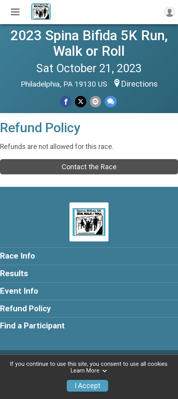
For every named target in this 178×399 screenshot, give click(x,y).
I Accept (87, 386)
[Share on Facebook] (65, 101)
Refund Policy (25, 308)
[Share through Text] (111, 101)
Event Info (19, 291)
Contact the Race (89, 167)
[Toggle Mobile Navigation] (15, 12)
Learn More (89, 370)
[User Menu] (169, 12)
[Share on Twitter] (80, 101)
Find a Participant (32, 325)
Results (14, 273)
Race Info (17, 256)
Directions (139, 84)
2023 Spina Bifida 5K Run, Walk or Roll (89, 43)
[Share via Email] (95, 101)
